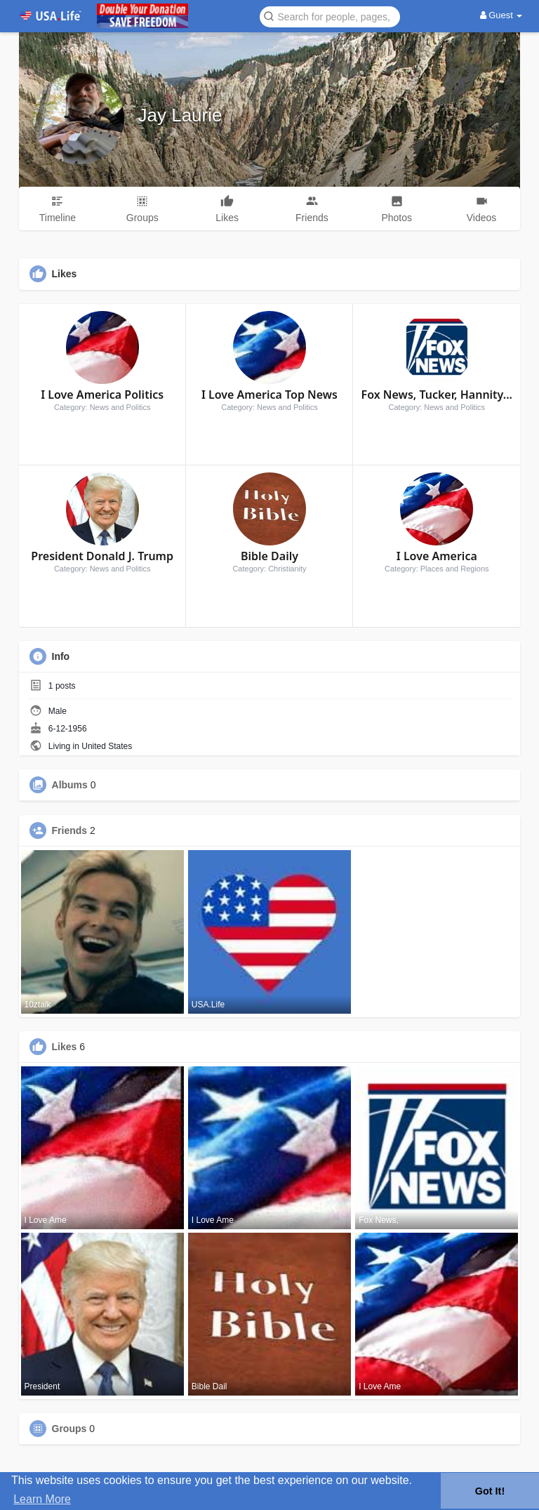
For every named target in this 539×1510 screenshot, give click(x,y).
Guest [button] (501, 15)
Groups (69, 1428)
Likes (64, 1046)
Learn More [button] (42, 1499)
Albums (70, 784)
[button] (330, 15)
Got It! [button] (490, 1491)
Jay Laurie (180, 115)
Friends (70, 830)
